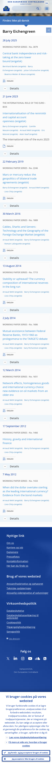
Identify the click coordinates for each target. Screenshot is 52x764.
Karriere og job (15, 547)
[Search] (24, 8)
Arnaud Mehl (25, 130)
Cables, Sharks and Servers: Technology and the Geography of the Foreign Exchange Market (25, 230)
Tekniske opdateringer (19, 588)
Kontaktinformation (17, 561)
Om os (10, 543)
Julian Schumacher (32, 70)
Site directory (14, 638)
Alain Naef (24, 134)
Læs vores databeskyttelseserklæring (27, 737)
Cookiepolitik (14, 622)
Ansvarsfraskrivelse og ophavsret (25, 583)
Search (38, 8)
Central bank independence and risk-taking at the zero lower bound (25, 57)
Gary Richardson (31, 348)
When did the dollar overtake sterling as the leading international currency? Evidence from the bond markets (25, 491)
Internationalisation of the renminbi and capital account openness (24, 117)
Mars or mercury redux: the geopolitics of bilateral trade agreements (20, 178)
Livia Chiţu (9, 191)
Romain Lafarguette (13, 243)
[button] (47, 3)
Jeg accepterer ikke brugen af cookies (28, 759)
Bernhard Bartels (10, 66)
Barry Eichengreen (11, 126)
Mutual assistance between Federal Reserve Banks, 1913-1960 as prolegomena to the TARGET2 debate (25, 335)
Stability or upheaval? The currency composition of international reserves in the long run (25, 282)
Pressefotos (13, 556)
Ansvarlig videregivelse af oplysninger (27, 592)
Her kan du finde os (17, 565)
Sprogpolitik (13, 631)
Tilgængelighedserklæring (21, 627)
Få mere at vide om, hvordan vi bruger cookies (28, 744)
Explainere (12, 552)
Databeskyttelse (15, 610)
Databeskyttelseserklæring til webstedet (23, 616)
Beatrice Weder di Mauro (15, 74)
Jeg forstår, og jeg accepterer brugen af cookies (28, 752)
